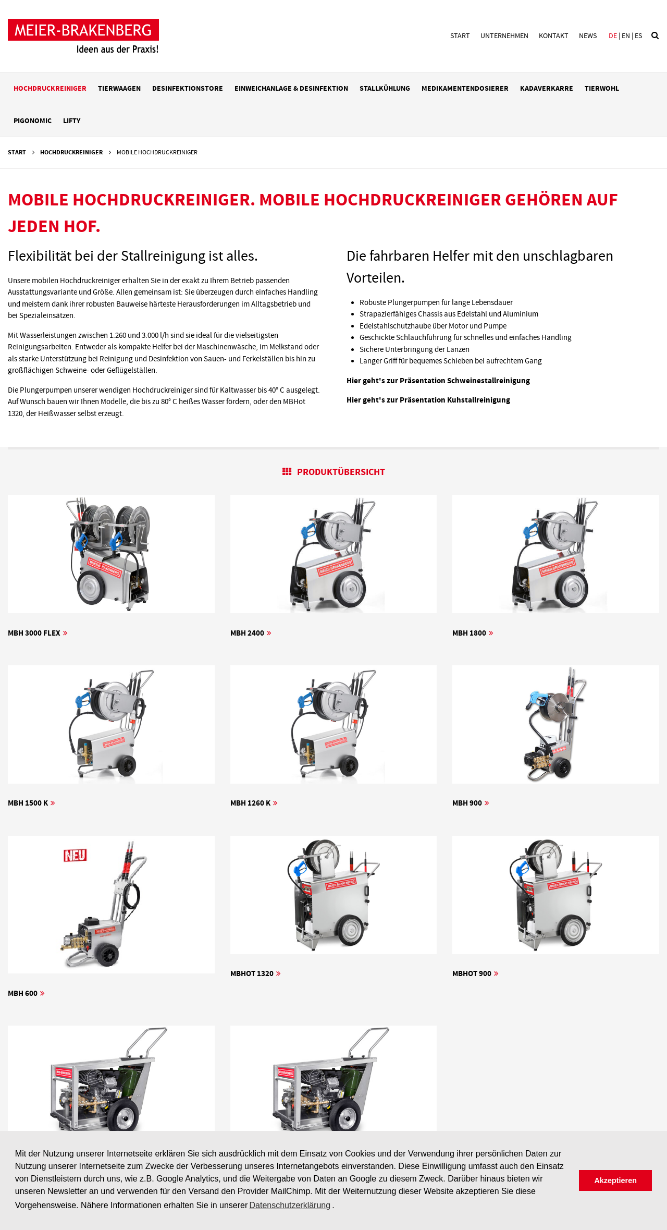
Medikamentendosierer (465, 88)
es (638, 36)
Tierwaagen (119, 88)
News (588, 36)
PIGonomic (33, 121)
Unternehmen (504, 36)
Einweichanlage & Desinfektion (291, 88)
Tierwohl (602, 88)
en (626, 36)
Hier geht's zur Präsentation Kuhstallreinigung (428, 400)
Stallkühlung (385, 88)
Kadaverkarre (546, 88)
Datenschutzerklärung (289, 1205)
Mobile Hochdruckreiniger (157, 152)
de (613, 36)
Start (460, 36)
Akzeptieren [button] (615, 1180)
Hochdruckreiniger (50, 88)
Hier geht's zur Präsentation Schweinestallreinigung (438, 380)
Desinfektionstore (187, 88)
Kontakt (554, 36)
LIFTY (71, 121)
